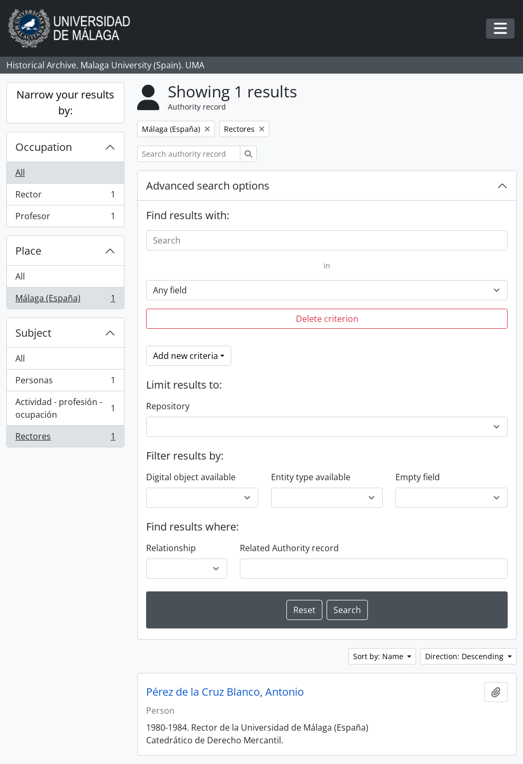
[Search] (327, 240)
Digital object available (191, 477)
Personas (65, 382)
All (20, 172)
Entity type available (310, 477)
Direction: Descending (465, 656)
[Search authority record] (188, 154)
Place (28, 251)
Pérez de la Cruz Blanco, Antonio (225, 692)
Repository (168, 406)
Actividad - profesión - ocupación (65, 408)
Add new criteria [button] (185, 356)
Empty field (417, 477)
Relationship (171, 548)
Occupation (43, 147)
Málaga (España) (65, 300)
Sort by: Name (379, 656)
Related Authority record (289, 548)
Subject (33, 333)
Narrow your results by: (65, 102)
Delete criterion (327, 319)
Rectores (65, 438)
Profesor (65, 218)
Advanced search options (207, 185)
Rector (65, 196)
